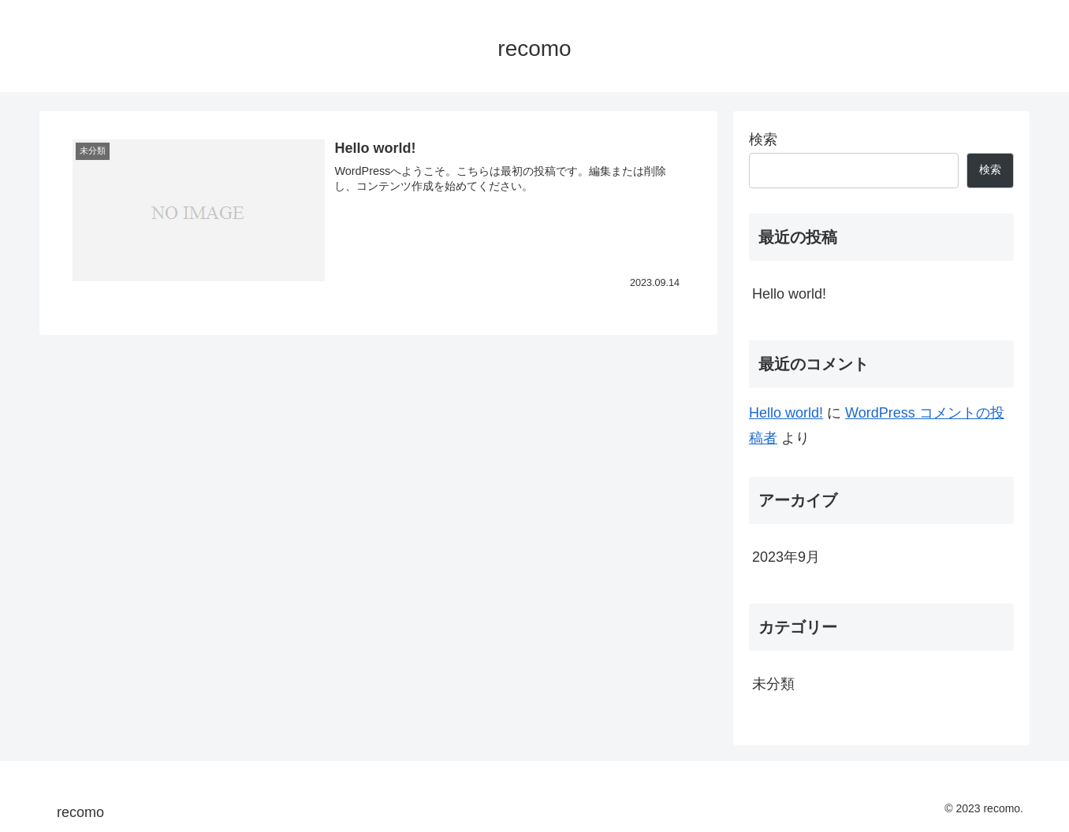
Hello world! (789, 294)
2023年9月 (786, 557)
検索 (763, 139)
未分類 (773, 684)
